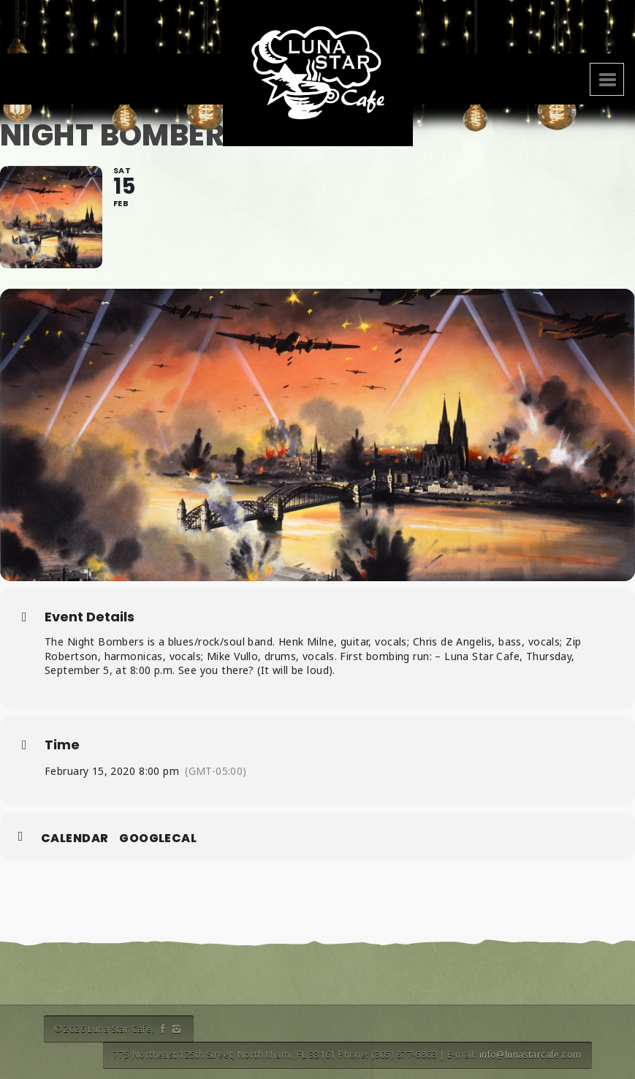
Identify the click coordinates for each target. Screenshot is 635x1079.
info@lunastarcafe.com (530, 1054)
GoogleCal (158, 838)
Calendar (74, 838)
